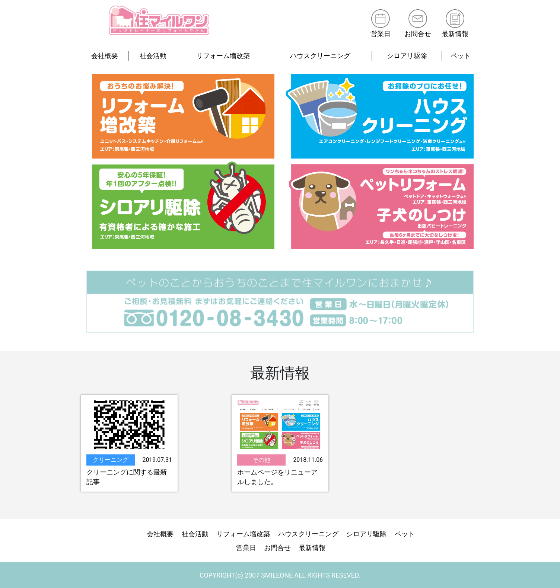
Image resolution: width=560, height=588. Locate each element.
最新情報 (455, 34)
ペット (461, 56)
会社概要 (104, 56)
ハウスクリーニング (320, 56)
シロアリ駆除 (407, 56)
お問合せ (417, 34)
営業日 (380, 34)
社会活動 (153, 56)
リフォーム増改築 (223, 56)
